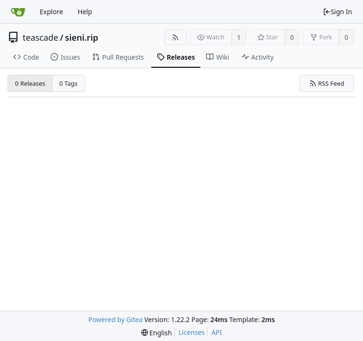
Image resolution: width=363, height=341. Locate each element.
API (216, 332)
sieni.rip (81, 37)
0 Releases (30, 83)
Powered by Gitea (115, 319)
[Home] (18, 11)
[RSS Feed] (175, 37)
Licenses (192, 332)
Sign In (337, 11)
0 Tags (69, 83)
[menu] (156, 332)
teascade (40, 37)
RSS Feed (327, 83)
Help (85, 11)
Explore (51, 11)
